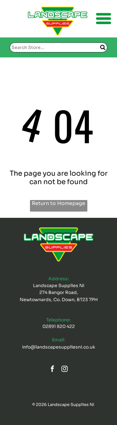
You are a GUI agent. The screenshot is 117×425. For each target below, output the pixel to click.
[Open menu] (103, 18)
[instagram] (64, 369)
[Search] (58, 47)
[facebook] (52, 369)
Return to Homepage (58, 203)
